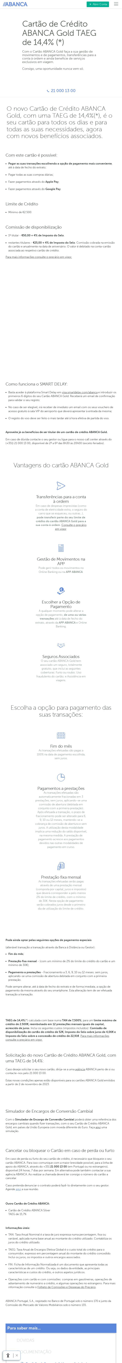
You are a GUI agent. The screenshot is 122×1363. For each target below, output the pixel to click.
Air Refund (12, 317)
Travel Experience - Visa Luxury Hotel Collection (37, 302)
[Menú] (116, 4)
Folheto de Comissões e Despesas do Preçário (66, 1287)
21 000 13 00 (40, 90)
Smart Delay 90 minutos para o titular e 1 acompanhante (43, 336)
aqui (98, 1127)
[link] (8, 1355)
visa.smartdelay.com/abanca (80, 392)
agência (80, 1069)
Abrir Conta (97, 4)
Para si (16, 4)
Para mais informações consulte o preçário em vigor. (39, 257)
